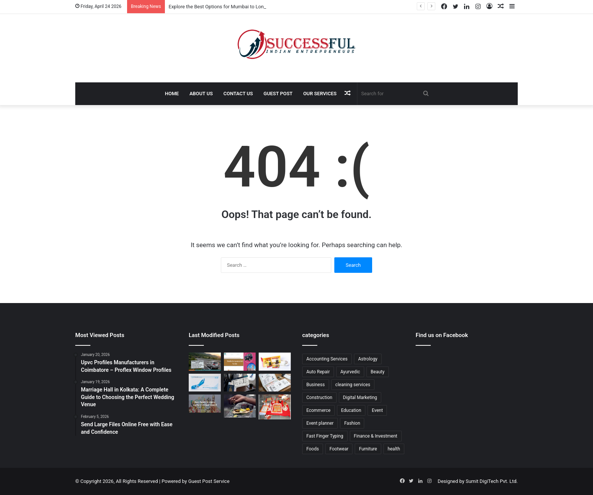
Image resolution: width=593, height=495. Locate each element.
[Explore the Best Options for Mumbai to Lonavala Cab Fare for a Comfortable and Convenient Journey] (205, 362)
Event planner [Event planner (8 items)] (320, 423)
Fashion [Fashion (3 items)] (352, 423)
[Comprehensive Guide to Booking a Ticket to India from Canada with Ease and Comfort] (275, 383)
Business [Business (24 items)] (315, 384)
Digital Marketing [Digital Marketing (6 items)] (360, 397)
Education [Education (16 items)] (351, 410)
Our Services (320, 93)
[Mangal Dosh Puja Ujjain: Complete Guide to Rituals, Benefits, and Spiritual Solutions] (275, 406)
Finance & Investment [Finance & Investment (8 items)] (375, 436)
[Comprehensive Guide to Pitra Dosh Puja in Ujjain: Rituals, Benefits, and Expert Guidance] (240, 405)
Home (172, 93)
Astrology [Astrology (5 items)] (367, 359)
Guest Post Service (209, 481)
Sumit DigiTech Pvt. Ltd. (492, 481)
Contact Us (238, 93)
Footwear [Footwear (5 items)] (338, 449)
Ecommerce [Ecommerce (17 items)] (318, 410)
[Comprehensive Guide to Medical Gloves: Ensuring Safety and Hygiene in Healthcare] (205, 383)
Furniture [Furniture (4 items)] (368, 449)
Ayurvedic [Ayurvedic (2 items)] (350, 371)
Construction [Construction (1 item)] (319, 397)
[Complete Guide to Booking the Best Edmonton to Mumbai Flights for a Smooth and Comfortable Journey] (240, 383)
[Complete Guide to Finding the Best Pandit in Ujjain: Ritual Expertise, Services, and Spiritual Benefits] (205, 403)
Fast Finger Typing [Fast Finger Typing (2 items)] (324, 436)
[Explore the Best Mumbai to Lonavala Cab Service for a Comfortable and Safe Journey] (240, 362)
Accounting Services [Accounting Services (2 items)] (327, 359)
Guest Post (278, 93)
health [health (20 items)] (394, 449)
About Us (201, 93)
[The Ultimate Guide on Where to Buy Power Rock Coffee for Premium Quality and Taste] (275, 362)
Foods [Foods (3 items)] (312, 449)
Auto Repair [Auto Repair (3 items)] (318, 371)
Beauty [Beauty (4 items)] (378, 371)
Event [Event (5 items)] (377, 410)
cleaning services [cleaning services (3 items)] (352, 384)
